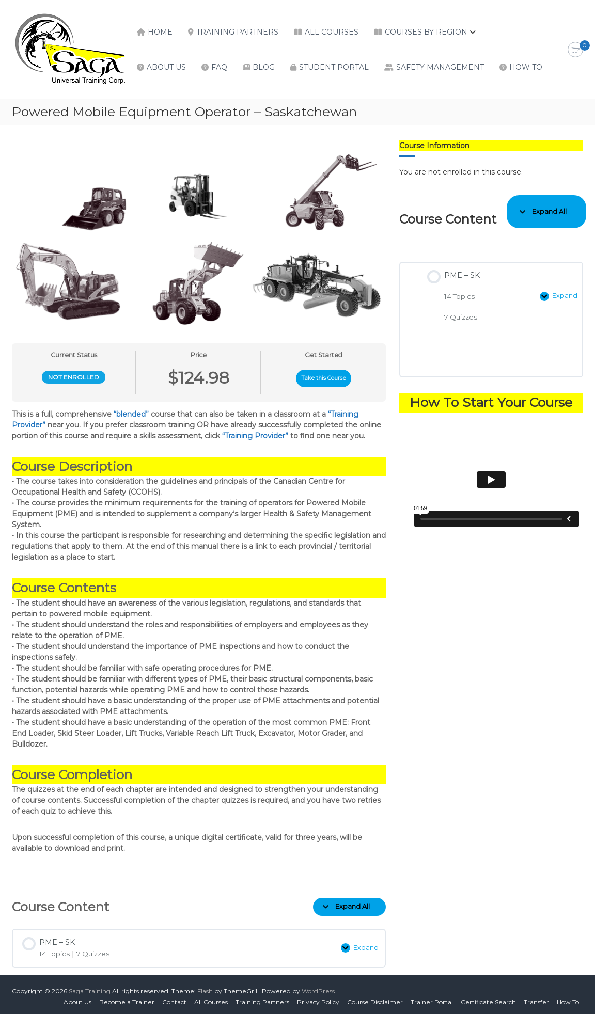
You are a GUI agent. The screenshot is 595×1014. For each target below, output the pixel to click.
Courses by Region (426, 32)
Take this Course (324, 378)
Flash (205, 987)
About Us (166, 67)
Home (160, 32)
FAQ (219, 67)
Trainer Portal (432, 998)
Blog (264, 67)
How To (525, 67)
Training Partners (237, 32)
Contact (174, 998)
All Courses (331, 32)
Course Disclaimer (375, 998)
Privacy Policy (318, 998)
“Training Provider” (255, 435)
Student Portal (334, 67)
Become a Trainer (126, 998)
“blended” (131, 414)
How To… (570, 998)
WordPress (318, 987)
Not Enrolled (73, 377)
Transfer (536, 998)
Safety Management (440, 67)
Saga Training (90, 987)
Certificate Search (488, 998)
